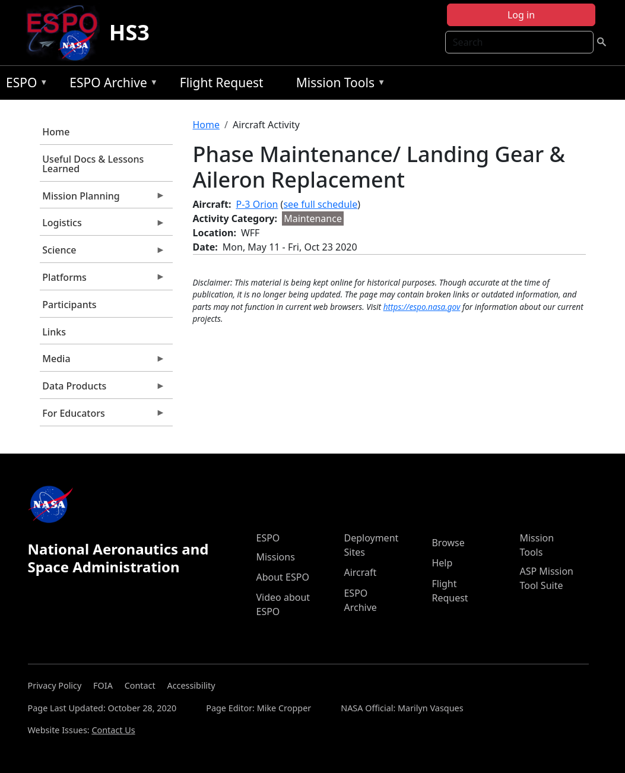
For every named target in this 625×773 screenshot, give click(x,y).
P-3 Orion (257, 204)
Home (55, 131)
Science (103, 252)
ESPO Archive (111, 84)
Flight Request (222, 82)
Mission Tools (338, 84)
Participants (69, 304)
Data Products (103, 388)
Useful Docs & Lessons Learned (93, 164)
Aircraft (360, 572)
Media (103, 361)
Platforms (103, 280)
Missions (275, 556)
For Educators (103, 416)
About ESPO (282, 577)
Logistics (103, 225)
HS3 (129, 32)
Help (442, 562)
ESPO (24, 84)
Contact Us (113, 730)
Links (54, 331)
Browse (448, 542)
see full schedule (320, 204)
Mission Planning (103, 198)
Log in (521, 14)
